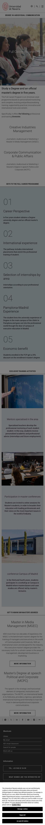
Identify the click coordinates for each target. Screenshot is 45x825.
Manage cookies (22, 809)
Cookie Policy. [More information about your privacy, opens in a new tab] (16, 805)
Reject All (22, 815)
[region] (22, 803)
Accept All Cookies (22, 821)
